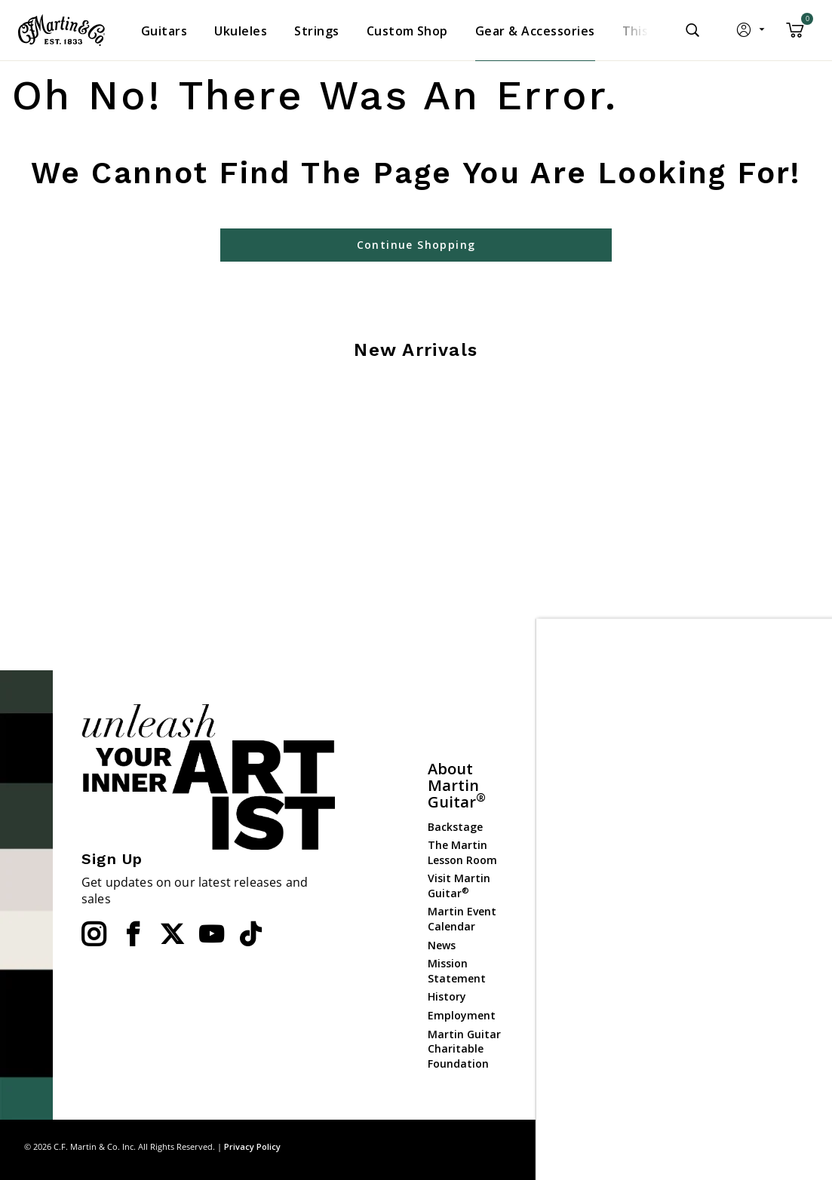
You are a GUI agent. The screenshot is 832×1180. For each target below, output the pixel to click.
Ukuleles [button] (240, 31)
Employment (462, 1015)
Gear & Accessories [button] (535, 31)
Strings (678, 848)
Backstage (455, 827)
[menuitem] (164, 31)
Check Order (576, 936)
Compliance (575, 917)
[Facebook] (133, 934)
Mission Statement (457, 970)
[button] (752, 33)
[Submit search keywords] (692, 30)
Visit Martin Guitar (459, 885)
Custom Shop (694, 812)
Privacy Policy (252, 1146)
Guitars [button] (164, 31)
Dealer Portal (694, 996)
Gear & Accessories (689, 875)
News (442, 945)
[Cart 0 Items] (795, 35)
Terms (794, 1146)
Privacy (749, 1146)
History (447, 996)
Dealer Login (692, 977)
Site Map (700, 1146)
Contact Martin (585, 847)
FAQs (557, 828)
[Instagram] (93, 934)
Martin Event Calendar (462, 918)
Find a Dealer (578, 810)
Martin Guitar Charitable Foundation (464, 1049)
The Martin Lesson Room (462, 852)
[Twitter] (172, 934)
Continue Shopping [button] (416, 245)
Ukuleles (681, 830)
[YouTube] (211, 934)
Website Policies (586, 898)
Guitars (678, 793)
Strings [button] (316, 31)
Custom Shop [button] (407, 31)
